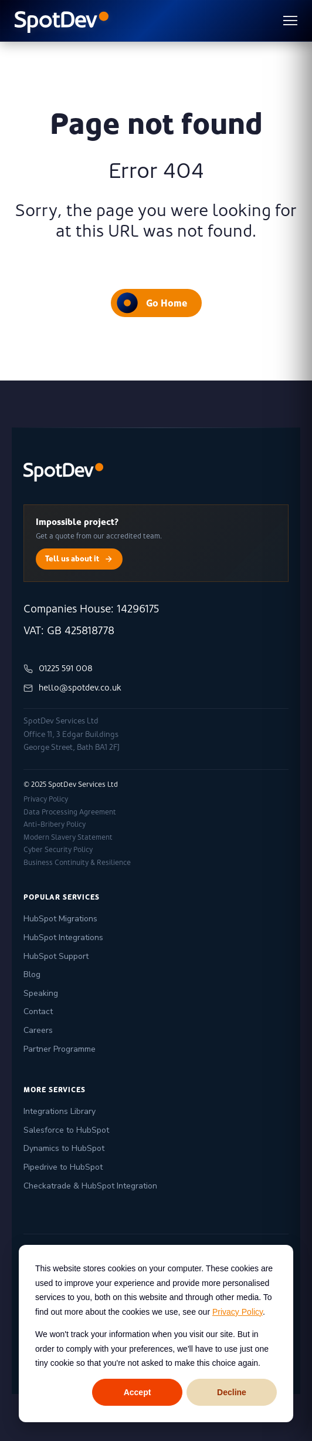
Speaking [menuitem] (40, 993)
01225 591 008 (58, 669)
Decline (231, 1392)
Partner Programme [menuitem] (59, 1049)
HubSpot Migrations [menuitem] (60, 918)
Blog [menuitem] (31, 974)
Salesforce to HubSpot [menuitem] (66, 1130)
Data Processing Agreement (69, 812)
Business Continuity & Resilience (77, 862)
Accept (137, 1392)
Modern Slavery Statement (68, 837)
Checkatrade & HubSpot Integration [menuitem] (90, 1185)
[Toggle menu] (290, 20)
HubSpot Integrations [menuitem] (63, 937)
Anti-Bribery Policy (54, 824)
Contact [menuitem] (38, 1011)
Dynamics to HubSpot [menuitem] (63, 1148)
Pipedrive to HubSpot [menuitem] (63, 1167)
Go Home (152, 303)
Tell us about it (79, 559)
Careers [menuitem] (38, 1030)
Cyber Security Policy (58, 850)
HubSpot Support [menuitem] (56, 956)
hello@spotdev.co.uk (72, 688)
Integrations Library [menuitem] (59, 1111)
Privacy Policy (237, 1312)
